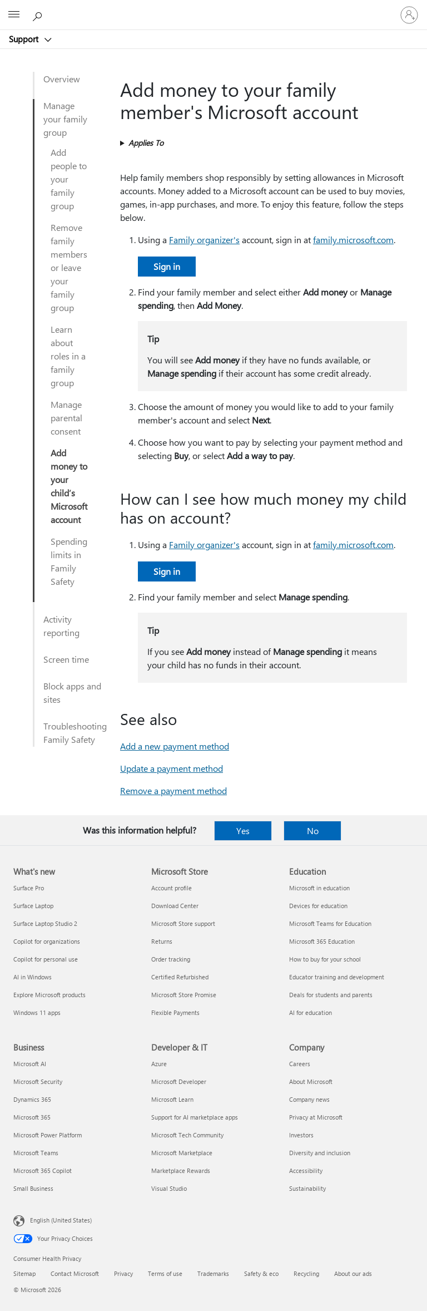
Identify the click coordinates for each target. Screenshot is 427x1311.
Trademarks (213, 1273)
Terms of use (165, 1273)
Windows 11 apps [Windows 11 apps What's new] (37, 1012)
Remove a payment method (173, 790)
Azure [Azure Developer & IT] (159, 1063)
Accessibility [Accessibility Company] (305, 1170)
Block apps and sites (72, 692)
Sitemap (24, 1273)
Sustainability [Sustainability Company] (307, 1188)
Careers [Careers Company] (299, 1063)
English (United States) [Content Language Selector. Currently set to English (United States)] (61, 1220)
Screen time (66, 659)
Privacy (123, 1273)
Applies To (145, 142)
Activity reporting (61, 625)
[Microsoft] (213, 8)
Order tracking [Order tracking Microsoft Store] (170, 959)
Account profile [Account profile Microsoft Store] (171, 888)
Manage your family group (65, 119)
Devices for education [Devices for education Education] (318, 905)
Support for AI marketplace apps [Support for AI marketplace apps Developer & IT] (194, 1117)
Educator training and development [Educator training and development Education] (336, 977)
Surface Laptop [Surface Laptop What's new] (33, 905)
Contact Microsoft (75, 1273)
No (313, 830)
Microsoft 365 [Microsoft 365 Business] (32, 1117)
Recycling (306, 1273)
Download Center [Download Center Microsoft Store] (174, 905)
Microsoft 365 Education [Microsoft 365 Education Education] (322, 941)
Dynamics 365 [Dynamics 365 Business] (32, 1099)
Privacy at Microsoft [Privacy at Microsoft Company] (315, 1117)
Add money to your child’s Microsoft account (69, 486)
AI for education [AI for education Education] (310, 1012)
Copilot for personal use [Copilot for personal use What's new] (45, 959)
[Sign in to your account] (409, 15)
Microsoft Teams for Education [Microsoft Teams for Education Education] (330, 923)
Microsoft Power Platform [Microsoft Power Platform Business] (47, 1135)
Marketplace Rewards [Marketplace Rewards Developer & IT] (180, 1170)
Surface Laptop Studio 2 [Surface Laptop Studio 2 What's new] (45, 923)
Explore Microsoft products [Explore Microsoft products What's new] (49, 994)
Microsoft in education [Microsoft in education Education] (319, 888)
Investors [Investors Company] (301, 1135)
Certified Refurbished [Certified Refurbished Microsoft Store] (179, 977)
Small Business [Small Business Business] (33, 1188)
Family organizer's (204, 239)
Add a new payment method (174, 746)
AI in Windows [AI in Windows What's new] (32, 977)
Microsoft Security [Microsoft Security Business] (37, 1081)
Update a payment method (171, 768)
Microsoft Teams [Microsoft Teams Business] (35, 1153)
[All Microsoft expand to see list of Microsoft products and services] (14, 15)
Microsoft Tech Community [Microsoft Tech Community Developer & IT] (187, 1135)
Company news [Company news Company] (309, 1099)
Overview (61, 79)
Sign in (166, 266)
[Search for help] (38, 14)
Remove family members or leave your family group (69, 267)
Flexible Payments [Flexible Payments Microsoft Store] (175, 1012)
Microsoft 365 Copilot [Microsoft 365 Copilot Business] (42, 1170)
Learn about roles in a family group (68, 355)
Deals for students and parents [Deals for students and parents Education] (331, 994)
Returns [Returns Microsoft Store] (161, 941)
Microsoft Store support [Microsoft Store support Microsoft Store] (183, 923)
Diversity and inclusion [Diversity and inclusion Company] (319, 1153)
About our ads (353, 1273)
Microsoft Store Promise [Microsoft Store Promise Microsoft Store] (183, 994)
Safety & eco (261, 1273)
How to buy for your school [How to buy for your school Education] (325, 959)
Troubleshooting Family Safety (75, 732)
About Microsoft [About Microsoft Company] (310, 1081)
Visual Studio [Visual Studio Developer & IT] (169, 1188)
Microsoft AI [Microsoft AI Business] (29, 1063)
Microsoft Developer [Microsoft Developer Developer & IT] (178, 1081)
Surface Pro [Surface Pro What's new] (28, 888)
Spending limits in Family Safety (69, 561)
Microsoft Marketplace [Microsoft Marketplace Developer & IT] (181, 1153)
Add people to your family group (69, 178)
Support (25, 39)
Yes (243, 830)
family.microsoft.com (353, 239)
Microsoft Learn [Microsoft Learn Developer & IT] (172, 1099)
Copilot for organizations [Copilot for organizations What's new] (46, 941)
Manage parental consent (66, 417)
